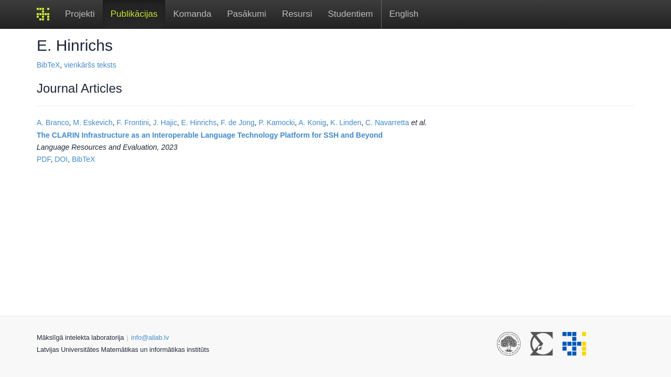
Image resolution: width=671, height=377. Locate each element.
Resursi (297, 14)
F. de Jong (238, 122)
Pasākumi (246, 14)
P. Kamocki (276, 122)
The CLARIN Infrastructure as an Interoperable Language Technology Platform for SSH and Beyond (210, 135)
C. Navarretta (387, 122)
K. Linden (345, 122)
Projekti (80, 14)
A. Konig (312, 122)
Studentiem (350, 14)
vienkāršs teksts (90, 65)
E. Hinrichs (199, 122)
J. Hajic (165, 122)
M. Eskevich (92, 122)
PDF (43, 159)
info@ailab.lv (150, 337)
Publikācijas (134, 14)
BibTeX (48, 65)
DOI (61, 159)
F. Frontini (133, 122)
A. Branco (53, 122)
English (404, 14)
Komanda (192, 14)
